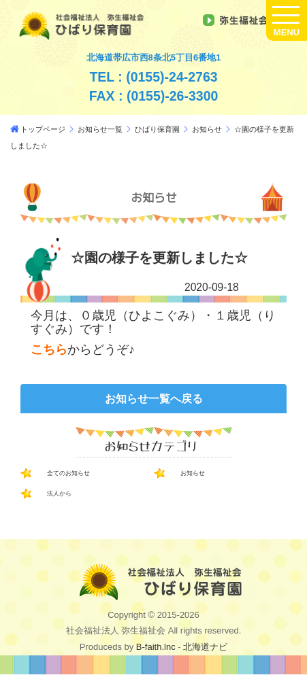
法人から (59, 493)
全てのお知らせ (68, 473)
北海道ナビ (205, 647)
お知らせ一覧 (100, 129)
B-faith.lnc (154, 647)
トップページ (42, 129)
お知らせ (207, 129)
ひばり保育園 (157, 129)
